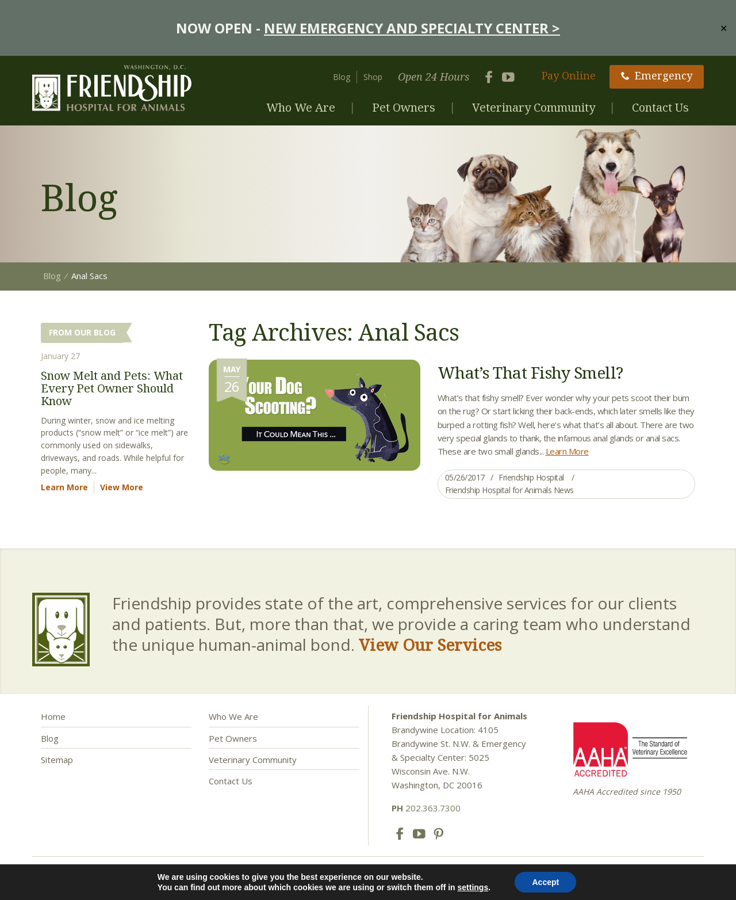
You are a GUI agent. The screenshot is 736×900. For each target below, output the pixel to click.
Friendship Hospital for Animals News (509, 490)
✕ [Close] (723, 27)
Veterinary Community (533, 107)
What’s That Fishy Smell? (530, 372)
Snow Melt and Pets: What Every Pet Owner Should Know (112, 388)
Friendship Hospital (531, 477)
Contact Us (660, 107)
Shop (372, 76)
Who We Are (300, 107)
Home (53, 716)
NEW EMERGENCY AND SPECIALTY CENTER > (412, 27)
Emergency (656, 75)
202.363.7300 (426, 808)
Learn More (567, 451)
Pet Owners (403, 107)
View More (121, 487)
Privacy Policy (367, 881)
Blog (341, 76)
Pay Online (569, 75)
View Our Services (430, 644)
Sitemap (57, 759)
